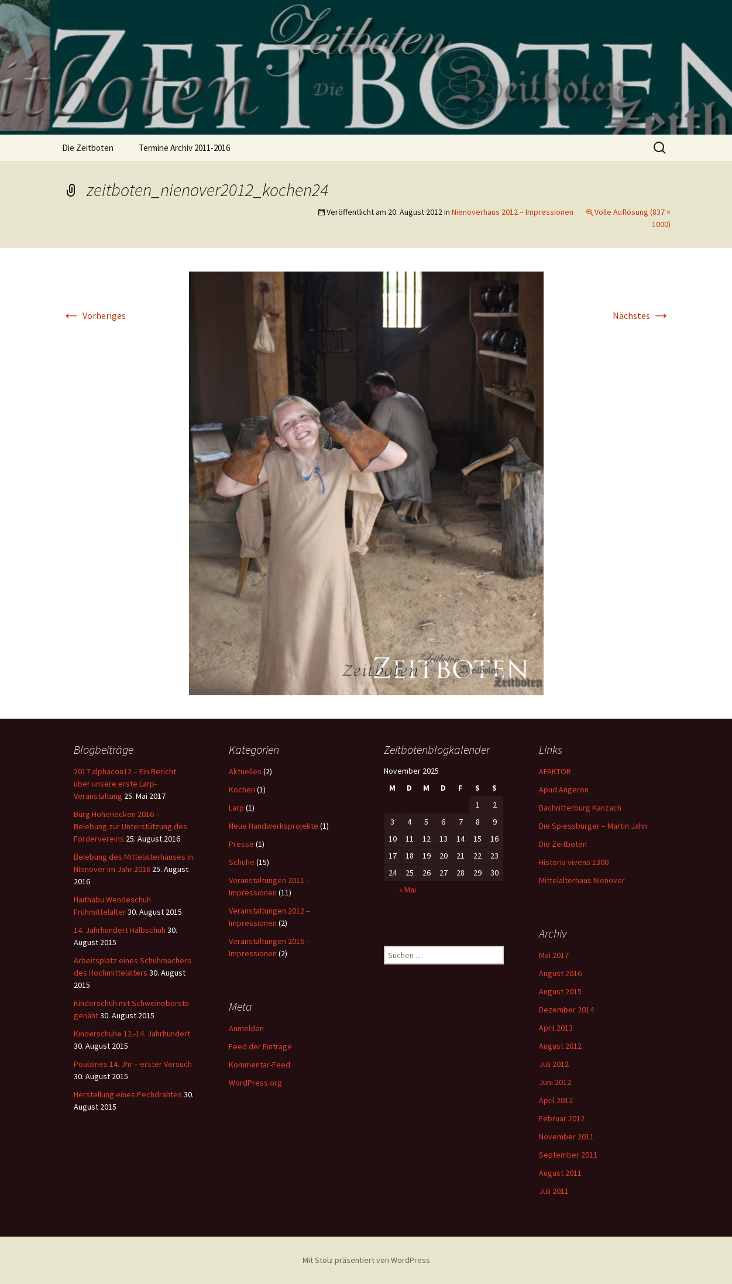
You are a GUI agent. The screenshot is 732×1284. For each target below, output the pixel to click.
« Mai (407, 889)
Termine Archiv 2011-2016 (184, 147)
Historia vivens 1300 (574, 862)
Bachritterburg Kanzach (580, 807)
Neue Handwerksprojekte (273, 825)
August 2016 (560, 973)
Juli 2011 (554, 1191)
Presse (241, 844)
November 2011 (566, 1136)
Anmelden (246, 1028)
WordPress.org (255, 1082)
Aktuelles (245, 771)
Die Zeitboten (88, 147)
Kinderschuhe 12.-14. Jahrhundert (132, 1033)
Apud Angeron (564, 789)
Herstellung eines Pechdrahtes (128, 1094)
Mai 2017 (554, 955)
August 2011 (560, 1173)
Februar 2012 (562, 1118)
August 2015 (560, 991)
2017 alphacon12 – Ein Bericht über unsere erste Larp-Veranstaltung (125, 783)
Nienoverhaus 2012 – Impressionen (512, 212)
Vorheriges (94, 315)
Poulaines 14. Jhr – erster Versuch (133, 1064)
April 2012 (556, 1100)
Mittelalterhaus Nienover (582, 880)
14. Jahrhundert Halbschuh (120, 930)
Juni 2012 (555, 1082)
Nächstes (642, 315)
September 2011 (568, 1154)
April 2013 (556, 1027)
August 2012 (560, 1046)
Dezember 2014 (566, 1009)
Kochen (242, 789)
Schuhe (242, 862)
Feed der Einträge (260, 1046)
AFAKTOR (555, 771)
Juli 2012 (554, 1064)
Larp (236, 807)
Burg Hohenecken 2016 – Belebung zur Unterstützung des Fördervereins (130, 826)
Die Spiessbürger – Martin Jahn (593, 825)
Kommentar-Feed (259, 1064)
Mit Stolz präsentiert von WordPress (366, 1260)
